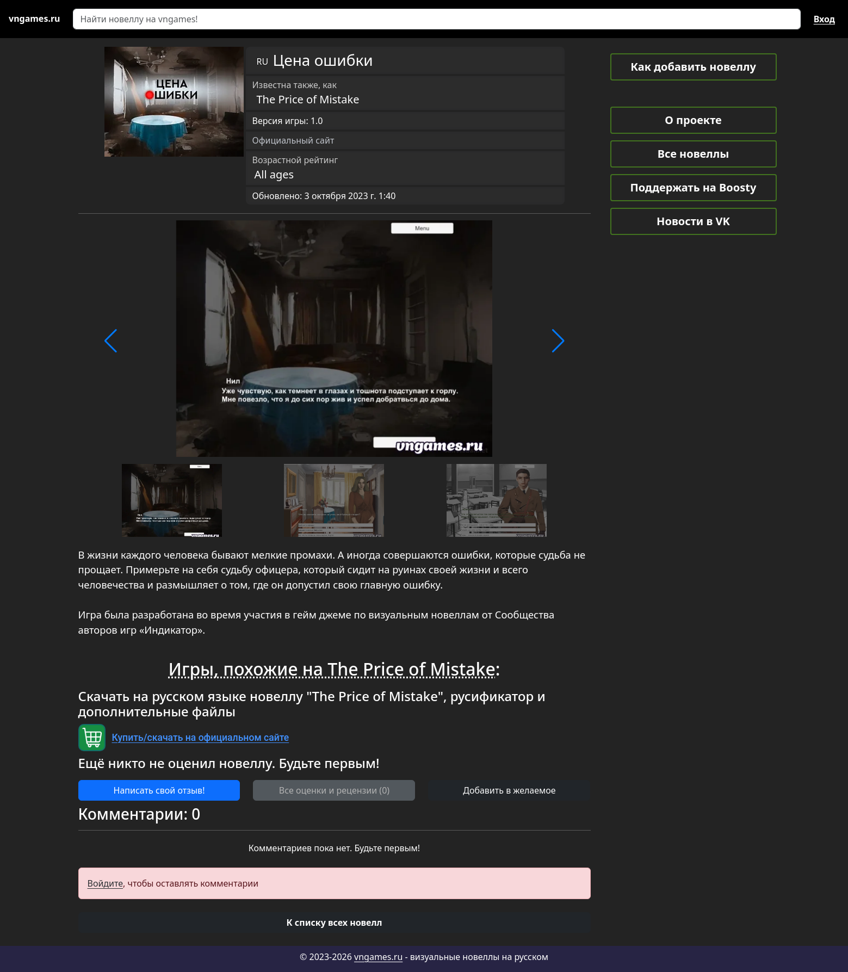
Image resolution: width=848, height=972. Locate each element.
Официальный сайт (293, 140)
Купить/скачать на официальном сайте (200, 737)
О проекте (693, 120)
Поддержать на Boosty (693, 187)
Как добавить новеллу (693, 66)
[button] (110, 341)
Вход (824, 19)
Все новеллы (693, 153)
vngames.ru (378, 957)
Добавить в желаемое (509, 790)
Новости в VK (693, 221)
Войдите (105, 883)
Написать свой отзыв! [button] (159, 790)
